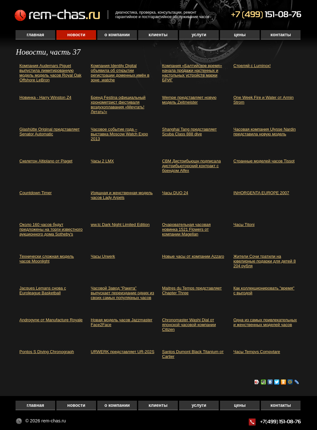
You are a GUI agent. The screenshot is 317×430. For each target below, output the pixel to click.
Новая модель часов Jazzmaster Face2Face (121, 322)
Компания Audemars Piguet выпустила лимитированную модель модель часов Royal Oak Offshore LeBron (50, 72)
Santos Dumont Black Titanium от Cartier (192, 354)
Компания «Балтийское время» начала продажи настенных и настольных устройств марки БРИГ (192, 72)
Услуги (198, 34)
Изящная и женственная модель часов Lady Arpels (121, 195)
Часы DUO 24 (175, 192)
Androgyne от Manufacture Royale (50, 319)
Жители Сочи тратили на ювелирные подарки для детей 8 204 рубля (264, 261)
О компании (117, 34)
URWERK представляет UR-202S (122, 351)
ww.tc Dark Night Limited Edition (120, 224)
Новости (76, 34)
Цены (240, 34)
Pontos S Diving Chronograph (46, 351)
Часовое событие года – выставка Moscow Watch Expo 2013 (119, 134)
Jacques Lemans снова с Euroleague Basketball (42, 290)
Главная (35, 34)
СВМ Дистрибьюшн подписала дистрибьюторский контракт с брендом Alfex (191, 166)
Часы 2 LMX (102, 161)
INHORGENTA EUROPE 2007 (261, 192)
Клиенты (158, 34)
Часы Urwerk (103, 256)
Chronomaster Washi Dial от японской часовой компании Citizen (189, 324)
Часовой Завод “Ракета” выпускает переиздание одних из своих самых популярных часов (122, 293)
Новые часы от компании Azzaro (193, 256)
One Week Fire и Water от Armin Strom (263, 100)
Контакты (280, 34)
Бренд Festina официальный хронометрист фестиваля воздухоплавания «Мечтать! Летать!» (118, 104)
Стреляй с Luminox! (252, 65)
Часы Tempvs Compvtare (256, 351)
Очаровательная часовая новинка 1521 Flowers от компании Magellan (186, 229)
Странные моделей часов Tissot (263, 161)
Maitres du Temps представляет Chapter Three (192, 290)
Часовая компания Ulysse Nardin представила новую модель (264, 131)
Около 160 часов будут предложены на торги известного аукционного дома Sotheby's (50, 229)
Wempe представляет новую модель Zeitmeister (189, 100)
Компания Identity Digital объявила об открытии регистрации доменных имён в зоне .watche (120, 72)
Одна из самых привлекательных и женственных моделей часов (265, 322)
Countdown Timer (35, 192)
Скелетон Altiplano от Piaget (45, 161)
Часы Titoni (244, 224)
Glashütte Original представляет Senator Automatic (49, 131)
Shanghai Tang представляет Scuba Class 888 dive (189, 131)
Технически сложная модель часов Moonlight (46, 258)
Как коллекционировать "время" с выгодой (263, 290)
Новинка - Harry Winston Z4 (45, 97)
